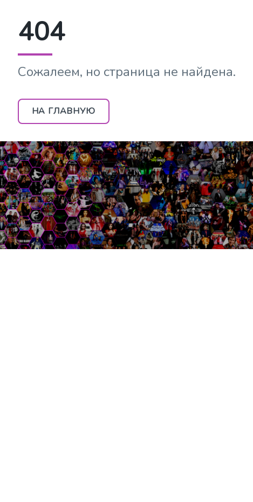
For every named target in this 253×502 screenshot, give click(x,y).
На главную (63, 111)
